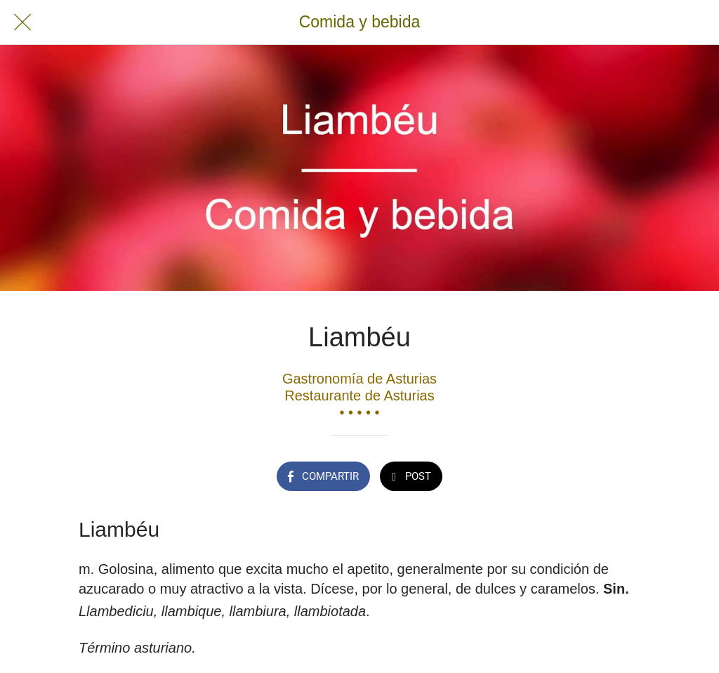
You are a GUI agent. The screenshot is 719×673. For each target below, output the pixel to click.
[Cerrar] (22, 22)
